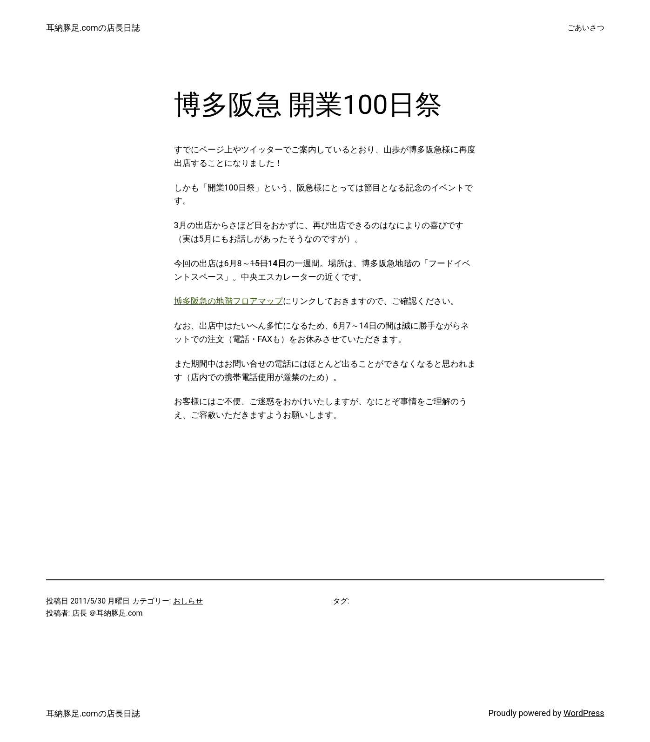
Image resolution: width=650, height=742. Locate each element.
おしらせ (188, 601)
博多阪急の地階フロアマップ (228, 301)
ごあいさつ (585, 27)
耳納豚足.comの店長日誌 (93, 28)
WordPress (583, 713)
